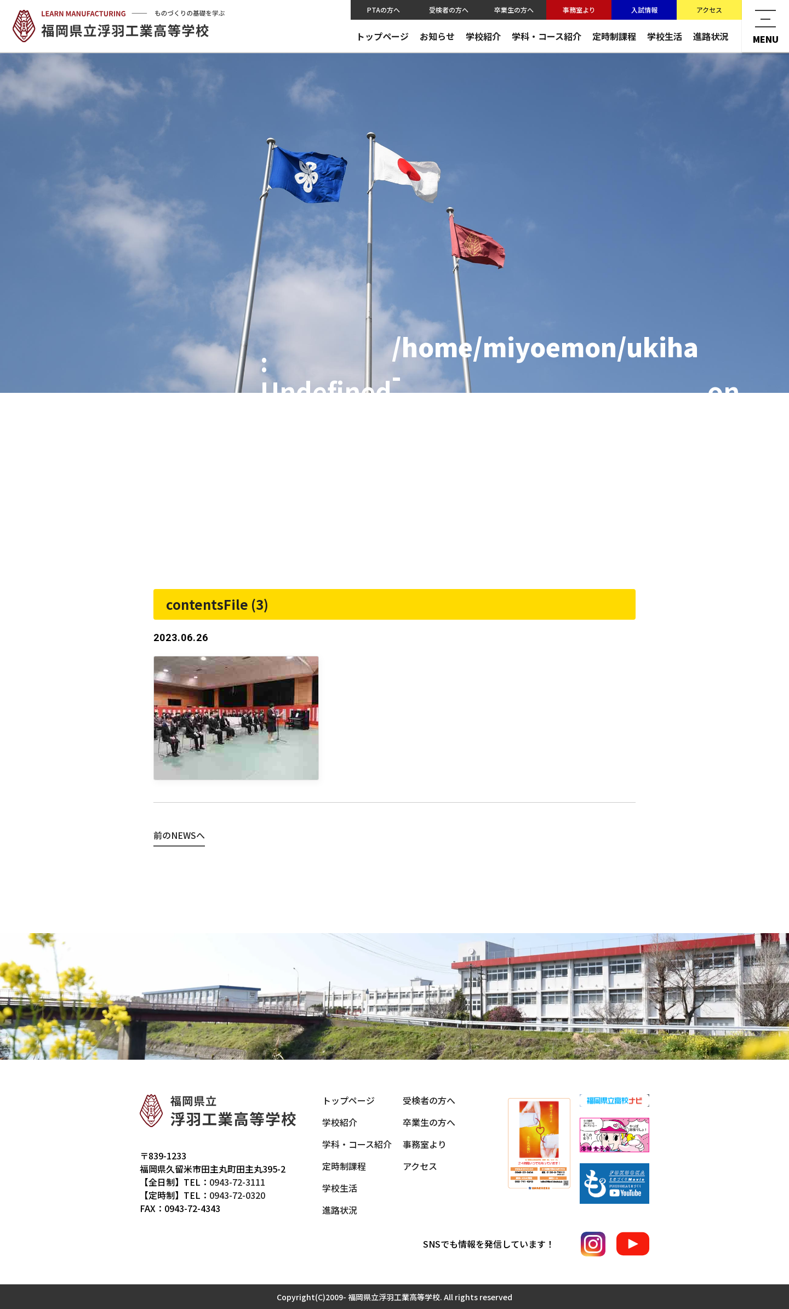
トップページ (382, 36)
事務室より (579, 9)
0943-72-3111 (237, 1181)
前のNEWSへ (179, 835)
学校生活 (664, 36)
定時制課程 (614, 36)
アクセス (709, 9)
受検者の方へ (448, 9)
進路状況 (710, 36)
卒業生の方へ (514, 9)
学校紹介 (483, 36)
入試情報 (644, 9)
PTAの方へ (383, 9)
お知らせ (437, 36)
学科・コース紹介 (546, 36)
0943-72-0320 (237, 1195)
